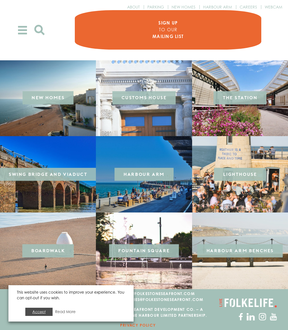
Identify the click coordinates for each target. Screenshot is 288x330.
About (133, 7)
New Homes (183, 7)
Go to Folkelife (248, 303)
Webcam (273, 7)
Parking (155, 7)
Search (39, 30)
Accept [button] (39, 311)
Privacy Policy (138, 326)
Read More (65, 311)
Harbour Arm (217, 7)
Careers (248, 7)
